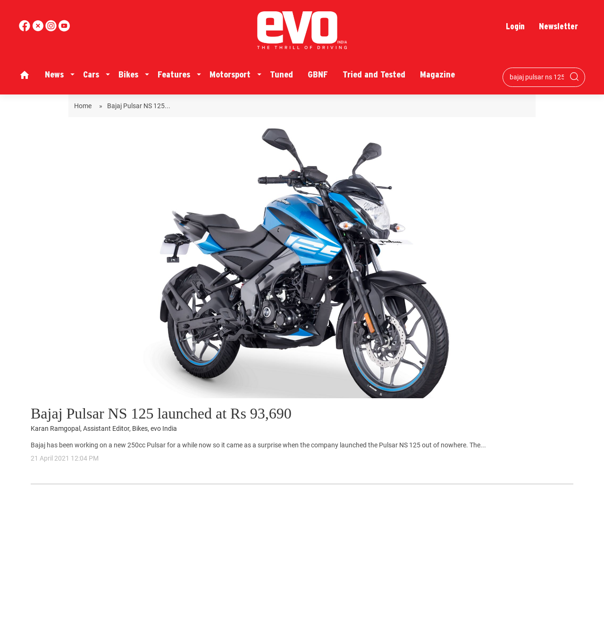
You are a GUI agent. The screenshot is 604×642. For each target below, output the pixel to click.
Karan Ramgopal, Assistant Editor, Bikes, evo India (104, 429)
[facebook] (25, 29)
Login (515, 26)
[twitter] (38, 29)
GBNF (318, 74)
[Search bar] (537, 77)
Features (174, 74)
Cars (91, 74)
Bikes (128, 74)
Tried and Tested (374, 74)
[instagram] (64, 29)
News (54, 74)
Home (84, 106)
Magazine (437, 74)
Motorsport (230, 74)
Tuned (281, 74)
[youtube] (52, 29)
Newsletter (558, 26)
